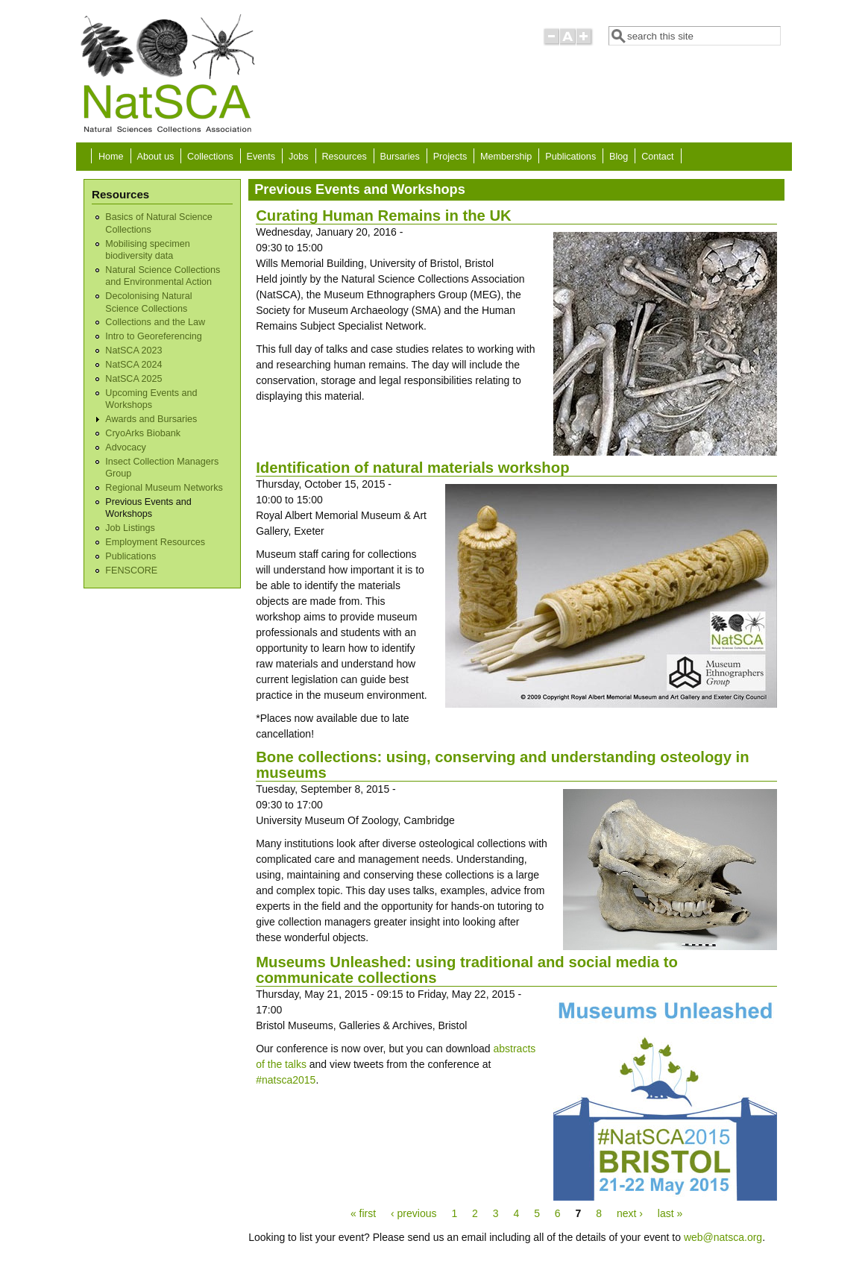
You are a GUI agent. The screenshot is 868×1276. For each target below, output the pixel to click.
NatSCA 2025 (133, 379)
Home (111, 156)
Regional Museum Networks (163, 488)
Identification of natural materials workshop (412, 467)
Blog (618, 156)
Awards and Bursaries (151, 419)
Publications (570, 156)
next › (630, 1213)
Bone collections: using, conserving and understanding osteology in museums (502, 765)
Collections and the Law (155, 322)
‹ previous (413, 1213)
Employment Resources (155, 542)
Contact (657, 156)
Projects (450, 156)
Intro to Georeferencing (153, 336)
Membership (506, 156)
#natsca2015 (285, 1080)
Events (261, 156)
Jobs (299, 156)
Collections (210, 156)
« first (363, 1213)
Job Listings (130, 528)
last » (670, 1213)
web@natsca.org (723, 1237)
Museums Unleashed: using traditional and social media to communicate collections (467, 970)
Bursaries (400, 156)
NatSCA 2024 (133, 364)
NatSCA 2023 (133, 350)
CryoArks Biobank (142, 433)
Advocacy (125, 447)
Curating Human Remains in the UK (384, 215)
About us (155, 156)
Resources (344, 156)
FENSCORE (131, 570)
